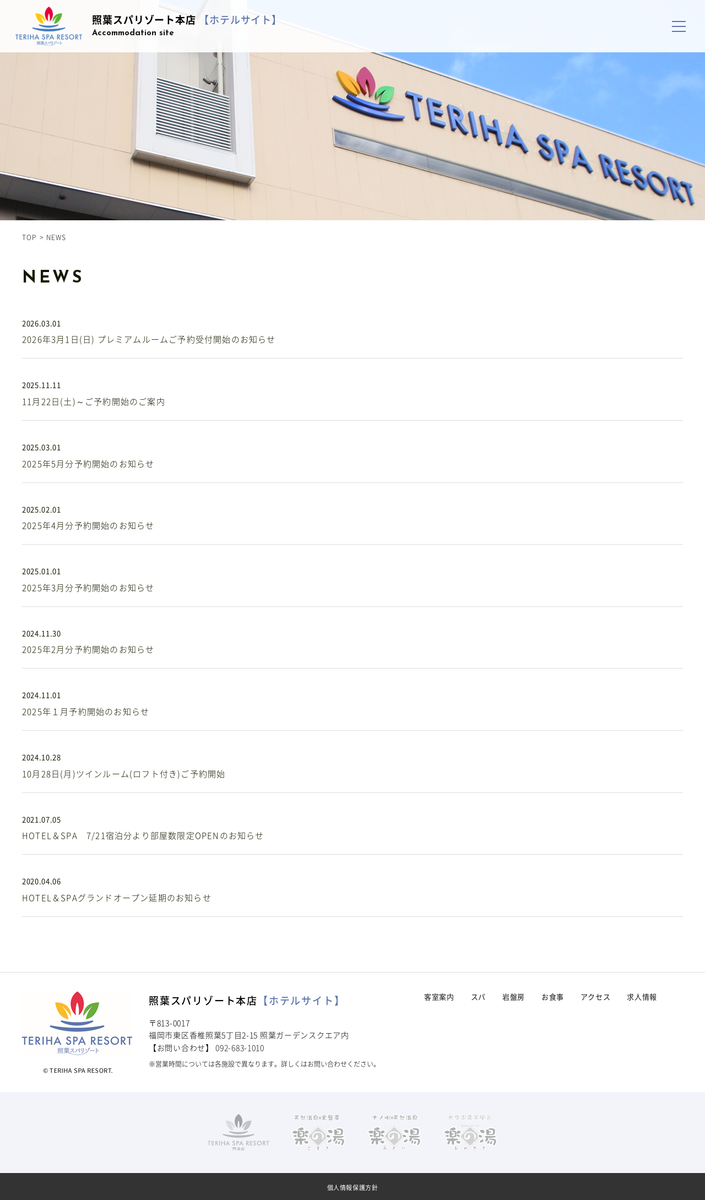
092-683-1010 (239, 1047)
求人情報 (642, 996)
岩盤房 (513, 996)
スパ (478, 996)
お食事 (552, 996)
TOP (29, 237)
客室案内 (439, 996)
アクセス (596, 996)
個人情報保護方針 (352, 1187)
